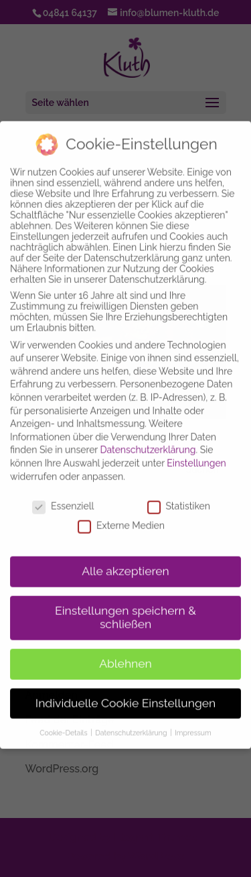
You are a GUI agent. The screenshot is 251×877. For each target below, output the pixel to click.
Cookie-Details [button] (64, 723)
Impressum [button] (193, 723)
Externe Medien (121, 516)
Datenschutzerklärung (148, 440)
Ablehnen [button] (125, 654)
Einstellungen (196, 454)
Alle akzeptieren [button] (125, 562)
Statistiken (178, 496)
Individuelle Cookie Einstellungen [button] (125, 694)
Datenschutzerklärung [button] (132, 723)
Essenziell (63, 496)
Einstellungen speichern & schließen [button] (125, 608)
